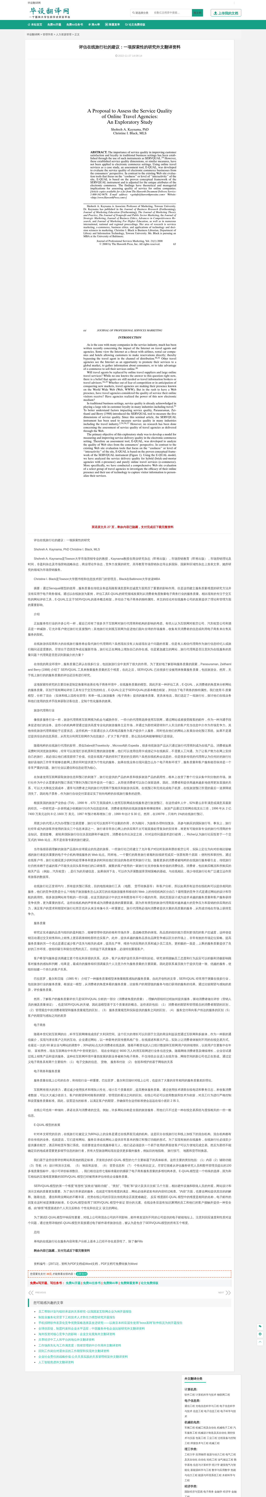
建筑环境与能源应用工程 (221, 277)
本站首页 (35, 24)
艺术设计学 (202, 391)
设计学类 (190, 386)
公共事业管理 (206, 178)
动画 (234, 391)
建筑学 (188, 282)
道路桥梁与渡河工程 (207, 222)
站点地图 (169, 1492)
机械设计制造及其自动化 (212, 97)
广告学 (188, 194)
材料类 (189, 228)
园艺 (187, 424)
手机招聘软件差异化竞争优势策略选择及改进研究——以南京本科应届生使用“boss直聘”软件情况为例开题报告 (110, 1385)
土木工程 (201, 277)
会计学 (194, 178)
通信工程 (190, 71)
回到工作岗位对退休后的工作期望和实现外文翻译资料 (73, 1413)
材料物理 (201, 239)
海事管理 (190, 260)
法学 (187, 211)
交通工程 (225, 222)
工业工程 (212, 103)
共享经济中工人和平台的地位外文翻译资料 (66, 1402)
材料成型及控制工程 (215, 233)
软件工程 (190, 59)
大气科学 (195, 309)
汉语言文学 (215, 200)
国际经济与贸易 (194, 156)
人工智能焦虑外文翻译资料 (56, 1424)
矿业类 (189, 336)
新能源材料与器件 (200, 244)
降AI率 (94, 24)
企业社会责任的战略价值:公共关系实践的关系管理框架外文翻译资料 (83, 1419)
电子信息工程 (212, 76)
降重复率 (112, 24)
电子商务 (208, 156)
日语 (228, 194)
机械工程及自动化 (206, 92)
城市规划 (190, 287)
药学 (206, 375)
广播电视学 (202, 200)
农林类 (189, 419)
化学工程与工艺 (194, 369)
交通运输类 (192, 217)
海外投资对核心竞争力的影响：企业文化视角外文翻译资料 (76, 1396)
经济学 (227, 156)
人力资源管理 (63, 34)
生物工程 (204, 380)
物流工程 (190, 358)
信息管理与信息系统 (218, 173)
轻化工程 (193, 380)
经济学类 (190, 151)
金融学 (218, 156)
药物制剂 (214, 375)
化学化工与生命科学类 (199, 364)
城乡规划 (231, 282)
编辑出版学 (205, 194)
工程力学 (190, 119)
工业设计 (225, 391)
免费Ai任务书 (74, 24)
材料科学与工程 (194, 233)
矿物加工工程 (192, 342)
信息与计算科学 (202, 129)
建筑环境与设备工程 (207, 287)
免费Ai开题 (54, 24)
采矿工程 (217, 342)
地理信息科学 (192, 304)
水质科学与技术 (216, 325)
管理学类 (48, 34)
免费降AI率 (110, 1345)
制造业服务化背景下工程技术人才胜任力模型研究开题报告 (76, 1379)
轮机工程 (212, 124)
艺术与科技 (207, 396)
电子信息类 (192, 65)
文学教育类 (192, 189)
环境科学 (201, 325)
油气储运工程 (225, 124)
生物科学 (221, 380)
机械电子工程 (225, 92)
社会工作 (206, 413)
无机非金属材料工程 (218, 239)
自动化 (202, 124)
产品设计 (214, 391)
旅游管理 (195, 183)
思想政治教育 (192, 413)
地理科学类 (192, 298)
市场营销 (190, 173)
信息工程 (198, 76)
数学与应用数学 (221, 135)
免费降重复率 (129, 1345)
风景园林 (219, 396)
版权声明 (219, 1458)
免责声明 (180, 1463)
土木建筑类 (192, 271)
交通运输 (190, 222)
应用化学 (208, 369)
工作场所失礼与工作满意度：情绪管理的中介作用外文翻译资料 (79, 1407)
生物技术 (231, 369)
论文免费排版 (135, 24)
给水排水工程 (198, 292)
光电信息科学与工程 (207, 71)
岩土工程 (190, 277)
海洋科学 (193, 265)
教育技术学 (219, 194)
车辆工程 (190, 92)
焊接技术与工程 (199, 108)
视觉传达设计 (192, 396)
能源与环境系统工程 (209, 140)
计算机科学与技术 (206, 59)
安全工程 (206, 342)
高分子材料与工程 (222, 244)
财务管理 (201, 173)
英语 (195, 194)
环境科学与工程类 (196, 320)
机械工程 (214, 108)
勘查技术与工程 (202, 347)
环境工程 (190, 325)
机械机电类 (192, 87)
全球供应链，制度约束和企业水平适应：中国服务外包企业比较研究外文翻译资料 (91, 1391)
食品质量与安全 (194, 375)
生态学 (200, 424)
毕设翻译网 (33, 34)
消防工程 (228, 342)
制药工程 (219, 369)
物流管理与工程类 (196, 353)
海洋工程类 (192, 255)
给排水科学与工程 (203, 282)
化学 (212, 380)
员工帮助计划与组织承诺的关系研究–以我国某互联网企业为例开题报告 (85, 1374)
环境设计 (190, 391)
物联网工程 (223, 59)
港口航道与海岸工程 (207, 260)
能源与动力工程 (216, 119)
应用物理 (201, 119)
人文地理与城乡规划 (212, 304)
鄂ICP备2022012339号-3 (148, 1492)
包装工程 (201, 103)
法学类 (189, 206)
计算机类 (190, 54)
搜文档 (197, 12)
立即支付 (81, 1336)
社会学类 (190, 407)
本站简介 (180, 1458)
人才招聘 (200, 1458)
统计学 (216, 129)
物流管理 (201, 358)
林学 (193, 424)
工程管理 (219, 282)
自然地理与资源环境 (213, 309)
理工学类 (190, 114)
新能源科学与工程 (200, 135)
